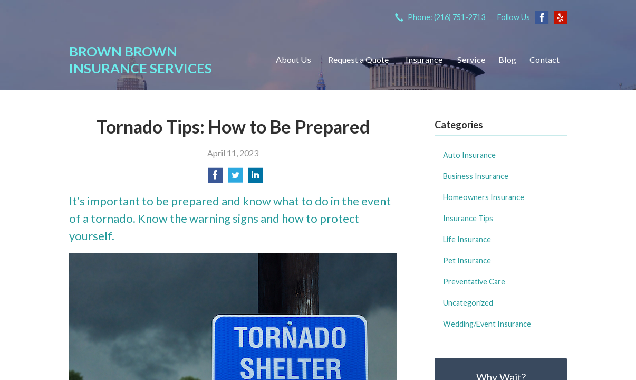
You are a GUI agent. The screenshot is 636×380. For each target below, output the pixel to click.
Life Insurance (467, 239)
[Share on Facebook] (215, 178)
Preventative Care (474, 281)
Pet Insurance (467, 260)
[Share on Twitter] (235, 178)
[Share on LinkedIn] (255, 178)
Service (471, 59)
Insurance (424, 59)
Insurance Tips (468, 218)
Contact (544, 59)
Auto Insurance (469, 154)
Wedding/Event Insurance (487, 323)
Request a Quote (358, 59)
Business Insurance (475, 176)
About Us (293, 59)
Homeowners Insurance (483, 197)
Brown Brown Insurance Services (140, 59)
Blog (507, 59)
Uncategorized (468, 302)
